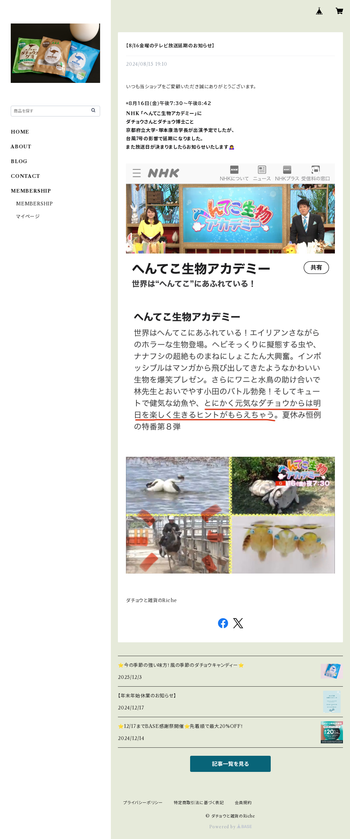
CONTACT (25, 176)
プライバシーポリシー (143, 802)
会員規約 (243, 802)
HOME (20, 132)
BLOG (19, 161)
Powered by (230, 826)
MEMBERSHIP (34, 204)
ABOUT (21, 147)
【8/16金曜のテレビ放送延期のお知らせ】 (170, 46)
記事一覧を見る (230, 763)
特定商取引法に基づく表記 (199, 802)
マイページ (28, 216)
